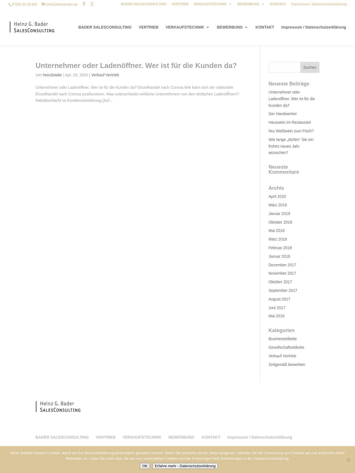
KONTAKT (278, 4)
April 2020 (277, 196)
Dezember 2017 (282, 265)
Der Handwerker (282, 114)
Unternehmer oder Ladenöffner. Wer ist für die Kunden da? (136, 65)
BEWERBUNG (248, 4)
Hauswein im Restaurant (289, 122)
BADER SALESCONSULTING (143, 4)
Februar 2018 (280, 248)
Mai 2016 (276, 316)
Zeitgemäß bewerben (286, 364)
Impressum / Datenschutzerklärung (319, 4)
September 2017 (282, 290)
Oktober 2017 (280, 282)
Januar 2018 (279, 256)
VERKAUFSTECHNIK (210, 4)
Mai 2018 (276, 230)
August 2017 (279, 299)
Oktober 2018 (280, 222)
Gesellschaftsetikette (286, 347)
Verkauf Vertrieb (105, 75)
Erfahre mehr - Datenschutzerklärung (185, 466)
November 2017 (282, 273)
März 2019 (277, 205)
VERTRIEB (180, 4)
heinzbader (52, 75)
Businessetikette (282, 339)
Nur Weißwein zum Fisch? (291, 131)
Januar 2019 (279, 213)
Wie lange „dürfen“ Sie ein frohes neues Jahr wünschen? (290, 146)
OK (145, 466)
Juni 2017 (276, 307)
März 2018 (277, 239)
